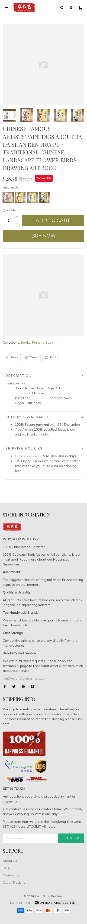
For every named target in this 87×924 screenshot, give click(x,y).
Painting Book (42, 342)
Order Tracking (14, 882)
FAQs (7, 868)
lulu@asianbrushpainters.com (25, 678)
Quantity (9, 210)
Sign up (71, 838)
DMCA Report (20, 903)
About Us (10, 861)
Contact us (11, 875)
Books (25, 342)
